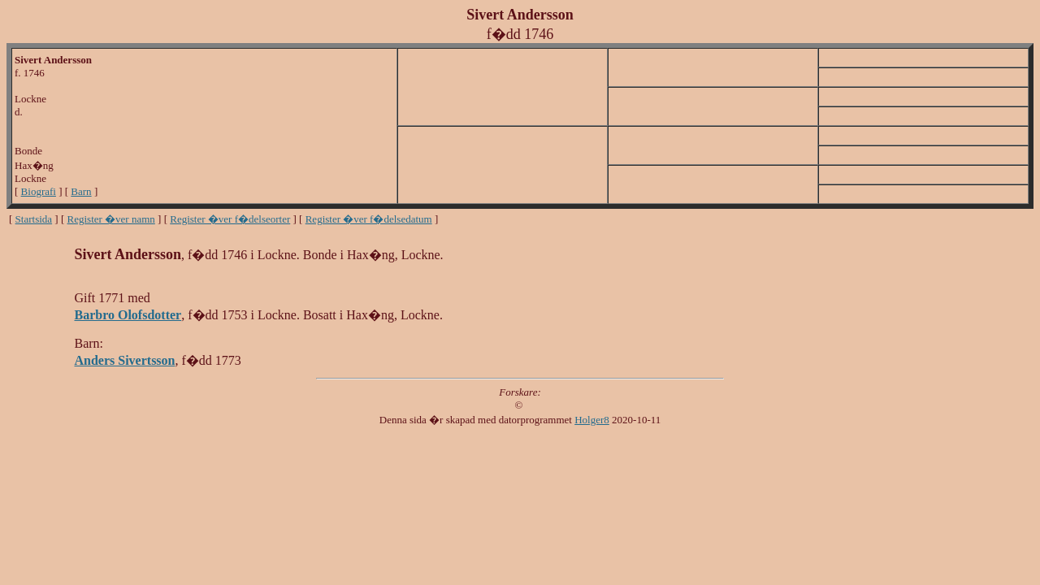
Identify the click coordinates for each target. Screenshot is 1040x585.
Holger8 (591, 420)
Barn (81, 191)
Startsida (34, 219)
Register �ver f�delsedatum (369, 219)
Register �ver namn (111, 219)
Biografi (38, 191)
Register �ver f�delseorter (230, 219)
